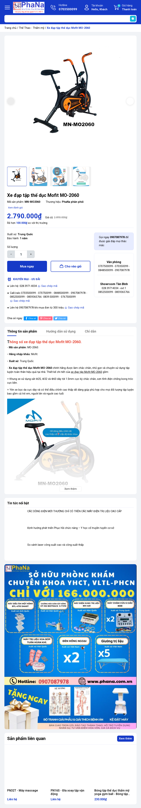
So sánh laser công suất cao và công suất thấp (55, 544)
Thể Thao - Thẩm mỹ (31, 28)
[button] (130, 101)
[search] (133, 19)
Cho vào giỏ (73, 266)
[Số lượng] (21, 254)
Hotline (68, 8)
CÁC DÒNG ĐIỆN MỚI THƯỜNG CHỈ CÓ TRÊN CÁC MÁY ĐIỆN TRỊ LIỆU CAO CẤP (74, 511)
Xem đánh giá (15, 207)
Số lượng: (12, 247)
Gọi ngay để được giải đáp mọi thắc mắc (114, 241)
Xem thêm (125, 738)
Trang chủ (10, 28)
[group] (70, 101)
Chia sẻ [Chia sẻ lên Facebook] (30, 318)
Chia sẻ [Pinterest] (45, 318)
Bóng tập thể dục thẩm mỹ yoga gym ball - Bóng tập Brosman (111, 794)
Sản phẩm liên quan (26, 738)
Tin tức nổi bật (18, 503)
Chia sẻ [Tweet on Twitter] (60, 318)
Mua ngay (27, 266)
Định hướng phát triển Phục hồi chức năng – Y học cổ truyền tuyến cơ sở (70, 528)
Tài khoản (99, 8)
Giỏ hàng (127, 8)
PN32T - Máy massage (22, 790)
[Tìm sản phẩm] (70, 18)
